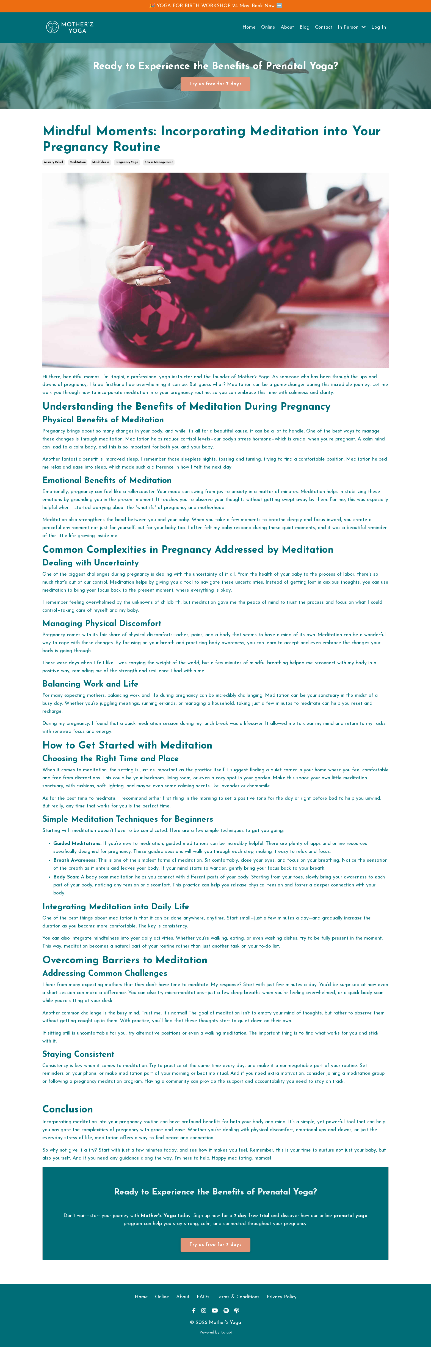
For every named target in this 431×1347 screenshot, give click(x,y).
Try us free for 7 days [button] (215, 84)
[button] (215, 82)
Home (249, 27)
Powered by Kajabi (216, 1332)
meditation (78, 162)
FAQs (203, 1297)
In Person (352, 27)
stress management (159, 162)
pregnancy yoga (127, 162)
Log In (378, 27)
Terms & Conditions (238, 1297)
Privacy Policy (282, 1297)
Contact (323, 27)
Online (268, 27)
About (287, 27)
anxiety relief (53, 162)
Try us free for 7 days (215, 1244)
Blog (305, 27)
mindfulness (100, 162)
